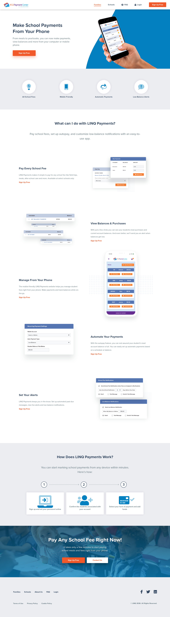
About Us (39, 592)
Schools (111, 5)
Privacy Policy (32, 603)
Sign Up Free (157, 5)
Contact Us (97, 560)
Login (138, 5)
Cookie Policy (46, 603)
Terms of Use (18, 603)
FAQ (124, 5)
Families (97, 5)
